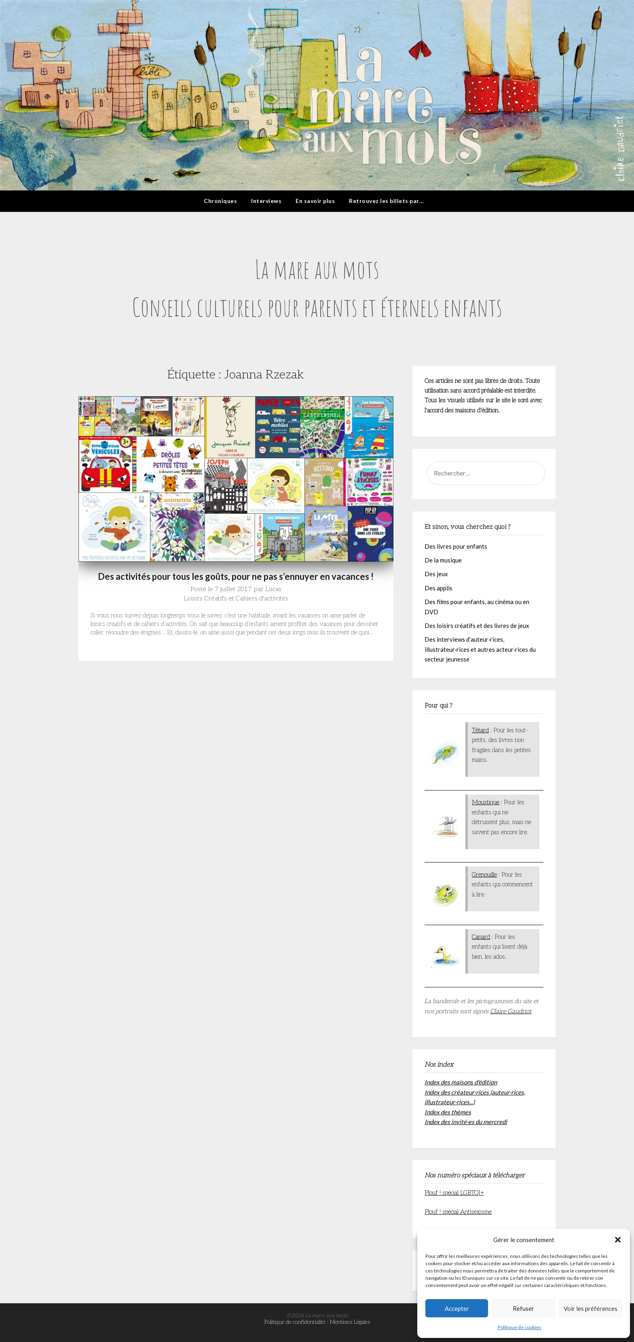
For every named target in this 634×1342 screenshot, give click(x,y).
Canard (481, 936)
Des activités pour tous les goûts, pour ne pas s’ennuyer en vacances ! (236, 576)
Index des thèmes (448, 1112)
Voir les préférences (590, 1308)
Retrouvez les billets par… (386, 200)
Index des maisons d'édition (461, 1082)
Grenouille (484, 874)
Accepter (457, 1308)
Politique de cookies (519, 1327)
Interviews (266, 200)
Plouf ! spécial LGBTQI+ (454, 1192)
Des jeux (436, 573)
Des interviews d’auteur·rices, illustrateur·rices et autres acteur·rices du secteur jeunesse (480, 649)
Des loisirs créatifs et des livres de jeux (477, 625)
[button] (618, 1240)
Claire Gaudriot (510, 1011)
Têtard (480, 730)
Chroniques (220, 200)
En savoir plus (315, 200)
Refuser (523, 1308)
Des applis (438, 588)
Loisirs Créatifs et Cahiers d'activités (236, 598)
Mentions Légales (350, 1322)
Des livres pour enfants (456, 546)
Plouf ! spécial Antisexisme (458, 1211)
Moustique (485, 802)
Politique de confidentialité (294, 1322)
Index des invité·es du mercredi (466, 1121)
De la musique (443, 560)
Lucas (273, 589)
